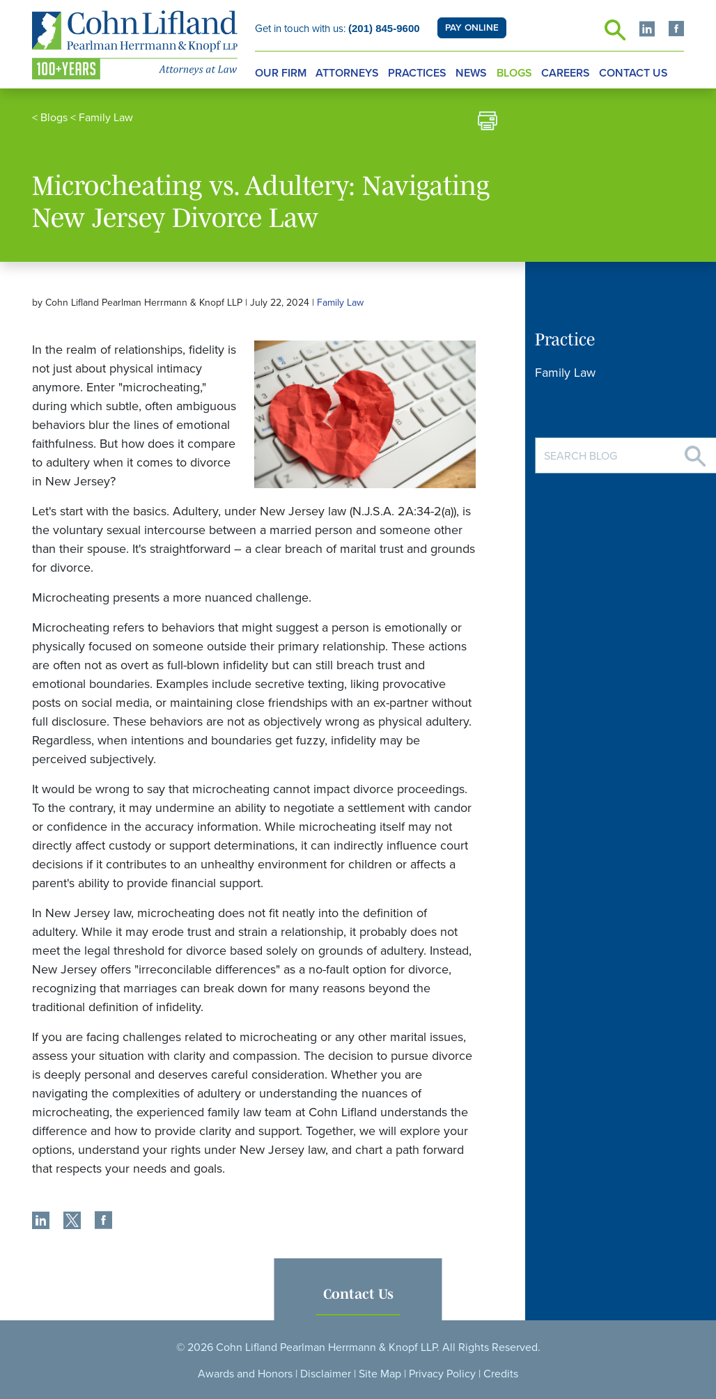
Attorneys (347, 73)
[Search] (695, 451)
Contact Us (633, 73)
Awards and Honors (245, 1374)
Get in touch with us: (337, 28)
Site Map (380, 1374)
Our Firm (280, 73)
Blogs (514, 73)
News (471, 73)
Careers (565, 73)
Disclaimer (325, 1374)
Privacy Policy (442, 1374)
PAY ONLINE (472, 27)
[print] (487, 122)
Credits (500, 1374)
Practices (417, 73)
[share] (40, 1222)
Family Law (106, 118)
